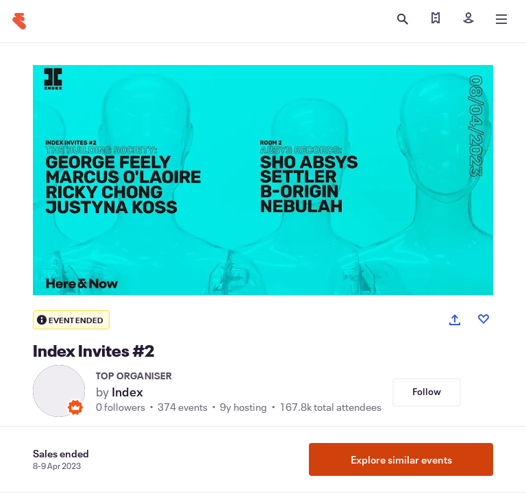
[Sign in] (468, 19)
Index (127, 391)
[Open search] (402, 19)
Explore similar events (401, 459)
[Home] (19, 21)
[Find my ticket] (435, 19)
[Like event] (483, 319)
